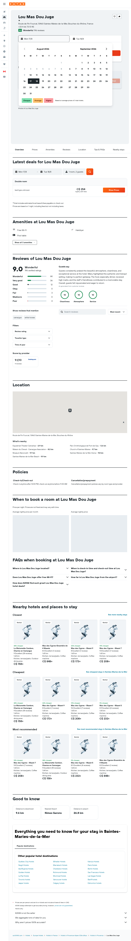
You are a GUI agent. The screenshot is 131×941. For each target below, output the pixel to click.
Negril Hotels (23, 865)
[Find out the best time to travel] (4, 51)
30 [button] (24, 93)
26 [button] (43, 87)
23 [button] (24, 87)
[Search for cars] (4, 22)
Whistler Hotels (59, 861)
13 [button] (49, 75)
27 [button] (49, 87)
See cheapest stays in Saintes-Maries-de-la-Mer (106, 672)
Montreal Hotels (59, 876)
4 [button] (36, 69)
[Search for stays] (4, 17)
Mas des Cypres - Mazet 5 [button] (111, 705)
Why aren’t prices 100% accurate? (71, 922)
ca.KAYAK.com (17, 935)
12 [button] (43, 75)
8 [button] (61, 69)
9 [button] (24, 75)
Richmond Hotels (60, 872)
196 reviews (39, 30)
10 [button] (31, 75)
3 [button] (30, 69)
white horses (30, 317)
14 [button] (55, 75)
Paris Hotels (92, 865)
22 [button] (61, 81)
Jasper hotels (23, 883)
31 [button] (31, 93)
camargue (18, 317)
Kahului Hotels (93, 861)
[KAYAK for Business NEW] (4, 56)
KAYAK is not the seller (71, 913)
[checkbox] (25, 361)
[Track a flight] (4, 46)
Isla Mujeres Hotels (25, 869)
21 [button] (55, 81)
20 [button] (49, 81)
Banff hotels (92, 879)
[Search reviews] (84, 312)
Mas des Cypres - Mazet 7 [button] (111, 648)
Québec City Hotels (26, 861)
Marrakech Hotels (60, 865)
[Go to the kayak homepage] (17, 4)
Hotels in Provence (96, 935)
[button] (4, 4)
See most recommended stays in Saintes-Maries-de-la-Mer (102, 729)
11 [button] (36, 75)
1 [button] (61, 62)
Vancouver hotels (60, 879)
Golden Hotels (24, 872)
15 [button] (61, 75)
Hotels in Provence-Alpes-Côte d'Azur (74, 935)
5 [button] (42, 69)
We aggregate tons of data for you (71, 917)
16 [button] (24, 81)
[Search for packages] (4, 28)
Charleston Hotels (60, 869)
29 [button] (61, 87)
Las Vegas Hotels (94, 876)
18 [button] (37, 81)
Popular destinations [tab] (25, 846)
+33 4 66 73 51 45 (26, 26)
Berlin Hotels (93, 869)
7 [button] (55, 69)
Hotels (27, 935)
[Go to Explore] (4, 40)
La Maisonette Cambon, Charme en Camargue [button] (24, 649)
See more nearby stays (117, 614)
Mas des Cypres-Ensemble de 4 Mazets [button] (55, 647)
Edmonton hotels (94, 883)
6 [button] (49, 69)
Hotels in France (52, 935)
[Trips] (4, 64)
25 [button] (37, 87)
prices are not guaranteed (63, 905)
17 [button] (30, 81)
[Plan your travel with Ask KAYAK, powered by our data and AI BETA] (4, 35)
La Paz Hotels (23, 876)
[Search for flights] (4, 11)
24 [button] (30, 87)
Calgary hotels (58, 883)
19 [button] (43, 81)
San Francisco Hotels (96, 872)
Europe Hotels (38, 935)
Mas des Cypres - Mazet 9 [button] (82, 648)
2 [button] (24, 69)
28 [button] (55, 87)
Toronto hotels (24, 879)
